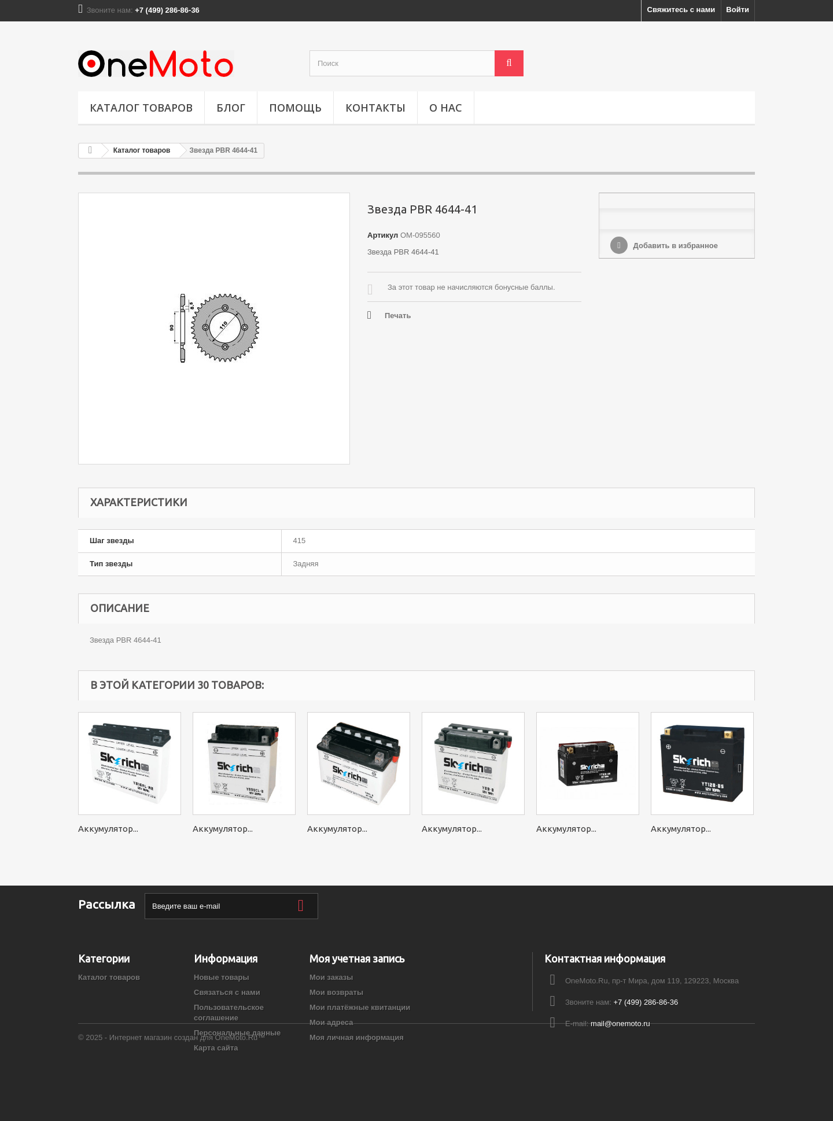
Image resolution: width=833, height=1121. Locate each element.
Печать (398, 315)
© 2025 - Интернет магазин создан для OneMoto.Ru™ (171, 1089)
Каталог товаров (141, 108)
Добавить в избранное (674, 245)
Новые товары (221, 977)
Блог (230, 108)
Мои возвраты (336, 992)
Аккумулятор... (108, 829)
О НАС (445, 108)
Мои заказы (331, 977)
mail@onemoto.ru (620, 1023)
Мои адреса (331, 1022)
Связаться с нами (227, 992)
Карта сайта (216, 1047)
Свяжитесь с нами (681, 9)
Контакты (375, 108)
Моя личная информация (356, 1037)
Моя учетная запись (356, 958)
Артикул (382, 235)
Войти (737, 9)
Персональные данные (237, 1032)
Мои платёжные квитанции (359, 1007)
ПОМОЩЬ (295, 108)
